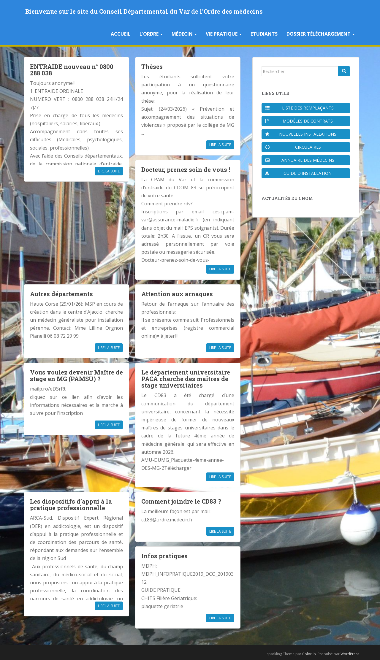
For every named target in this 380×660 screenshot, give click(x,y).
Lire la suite (109, 171)
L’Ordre (151, 34)
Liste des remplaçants (299, 108)
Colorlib (309, 653)
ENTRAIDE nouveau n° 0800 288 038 (71, 70)
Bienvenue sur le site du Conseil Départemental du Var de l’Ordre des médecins (144, 11)
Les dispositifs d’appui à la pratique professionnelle (71, 504)
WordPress (350, 653)
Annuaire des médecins (299, 160)
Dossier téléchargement (320, 34)
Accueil (121, 34)
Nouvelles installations (300, 134)
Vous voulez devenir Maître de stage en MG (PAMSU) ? (76, 375)
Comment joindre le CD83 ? (181, 501)
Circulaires (293, 147)
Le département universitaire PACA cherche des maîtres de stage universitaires (185, 378)
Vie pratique (224, 34)
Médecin (184, 34)
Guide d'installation (298, 173)
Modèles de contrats (299, 121)
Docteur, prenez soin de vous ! (185, 169)
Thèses (152, 66)
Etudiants (264, 34)
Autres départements (61, 294)
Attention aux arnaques (177, 294)
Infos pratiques (164, 556)
